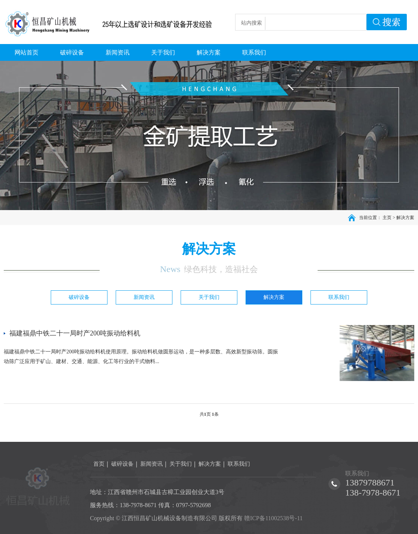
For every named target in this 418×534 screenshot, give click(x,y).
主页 (387, 217)
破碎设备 (79, 297)
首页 (98, 464)
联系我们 (338, 297)
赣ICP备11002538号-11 (273, 518)
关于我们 (209, 297)
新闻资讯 (144, 297)
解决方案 (405, 217)
